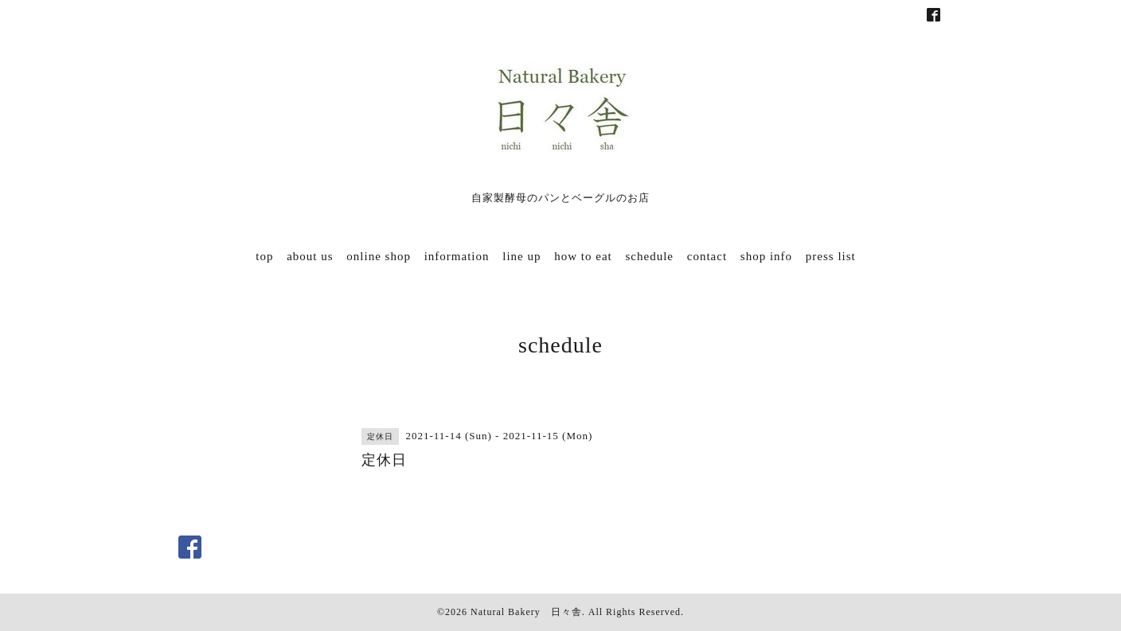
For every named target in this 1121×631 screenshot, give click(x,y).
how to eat (582, 256)
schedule (650, 256)
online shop (378, 256)
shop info (766, 256)
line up (521, 256)
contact (707, 256)
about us (310, 256)
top (264, 256)
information (457, 256)
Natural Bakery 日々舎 (526, 611)
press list (831, 256)
